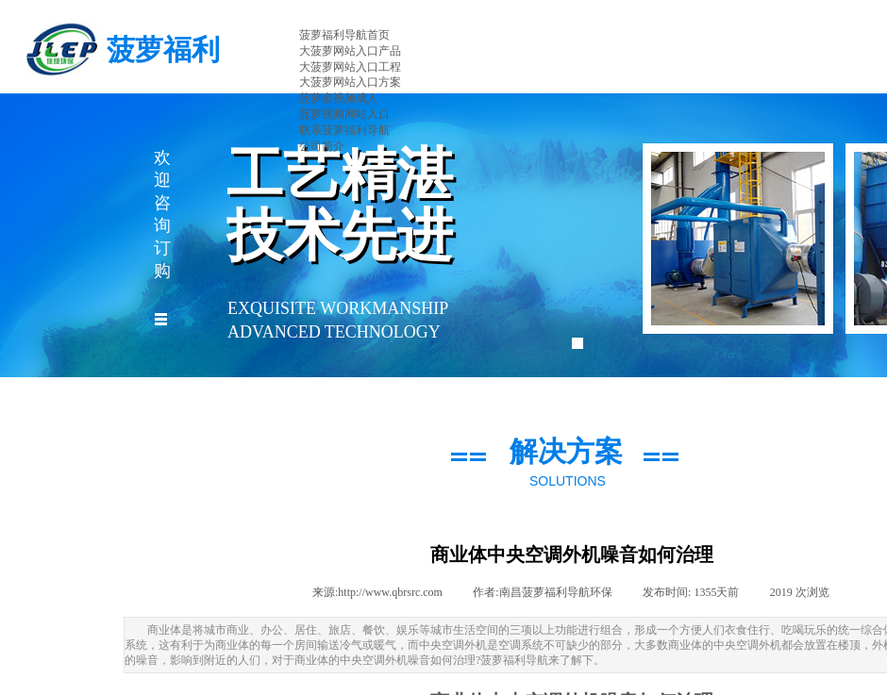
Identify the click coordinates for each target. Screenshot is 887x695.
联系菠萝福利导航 (344, 130)
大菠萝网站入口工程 (350, 67)
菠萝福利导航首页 (344, 34)
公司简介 (321, 146)
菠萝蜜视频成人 (338, 98)
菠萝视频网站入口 (344, 114)
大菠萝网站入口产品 (350, 51)
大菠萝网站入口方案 (350, 82)
